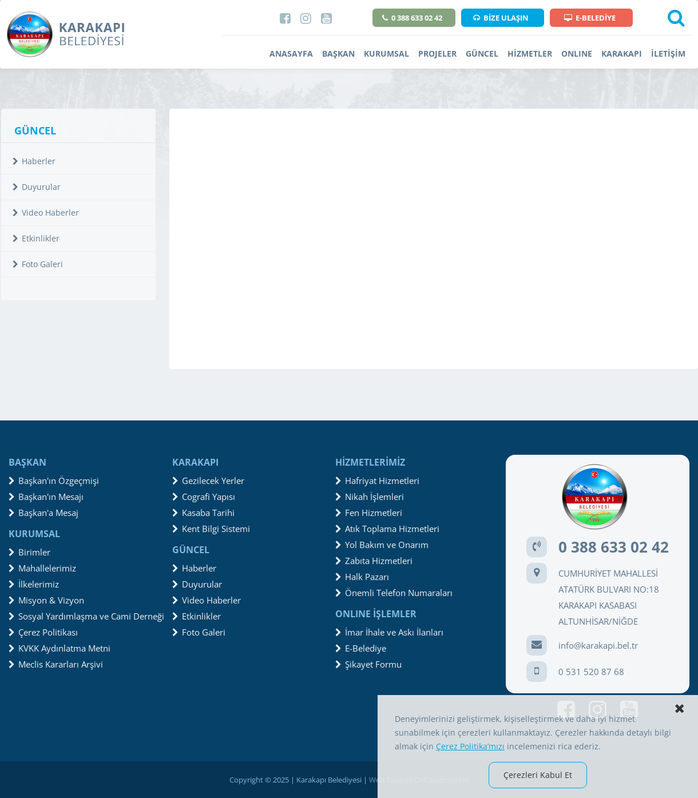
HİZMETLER (529, 53)
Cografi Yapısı (203, 496)
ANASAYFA (291, 53)
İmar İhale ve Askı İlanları (389, 632)
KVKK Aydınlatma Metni (59, 648)
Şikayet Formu (368, 664)
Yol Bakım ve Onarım (382, 544)
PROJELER (437, 53)
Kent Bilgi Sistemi (211, 528)
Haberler (34, 161)
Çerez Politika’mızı (470, 746)
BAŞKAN (338, 53)
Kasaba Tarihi (203, 512)
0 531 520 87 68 (591, 671)
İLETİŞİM (668, 53)
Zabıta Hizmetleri (374, 560)
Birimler (29, 552)
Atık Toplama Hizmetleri (387, 528)
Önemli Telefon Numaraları (394, 592)
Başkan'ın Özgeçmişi (54, 480)
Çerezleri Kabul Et (537, 774)
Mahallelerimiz (42, 568)
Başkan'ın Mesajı (46, 496)
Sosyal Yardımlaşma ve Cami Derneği (86, 616)
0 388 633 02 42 (412, 18)
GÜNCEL (482, 53)
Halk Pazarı (362, 576)
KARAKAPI (621, 53)
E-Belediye (360, 648)
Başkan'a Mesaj (43, 512)
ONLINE (576, 53)
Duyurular (37, 186)
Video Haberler (46, 212)
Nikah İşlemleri (369, 496)
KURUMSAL (386, 53)
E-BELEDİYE (590, 18)
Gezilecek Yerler (208, 480)
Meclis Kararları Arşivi (56, 664)
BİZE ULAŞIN (501, 18)
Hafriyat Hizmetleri (377, 480)
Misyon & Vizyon (46, 600)
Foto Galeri (38, 264)
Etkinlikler (36, 238)
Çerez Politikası (43, 632)
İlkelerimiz (34, 584)
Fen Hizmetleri (368, 512)
